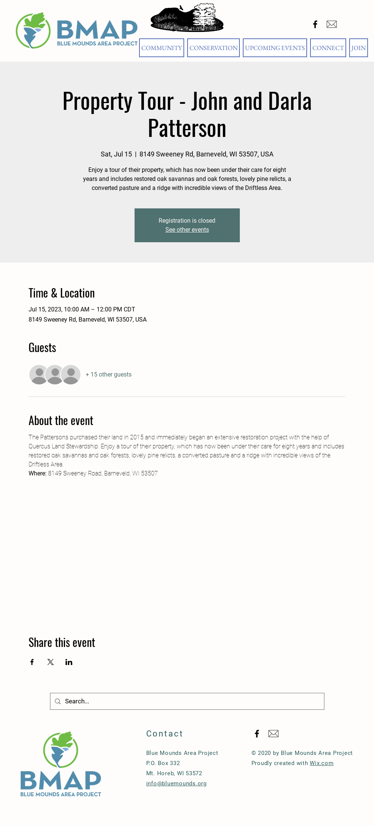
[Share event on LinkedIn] (69, 662)
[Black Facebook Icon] (315, 24)
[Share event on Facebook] (32, 662)
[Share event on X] (50, 662)
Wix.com (321, 763)
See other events (187, 229)
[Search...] (186, 701)
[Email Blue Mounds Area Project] (332, 24)
